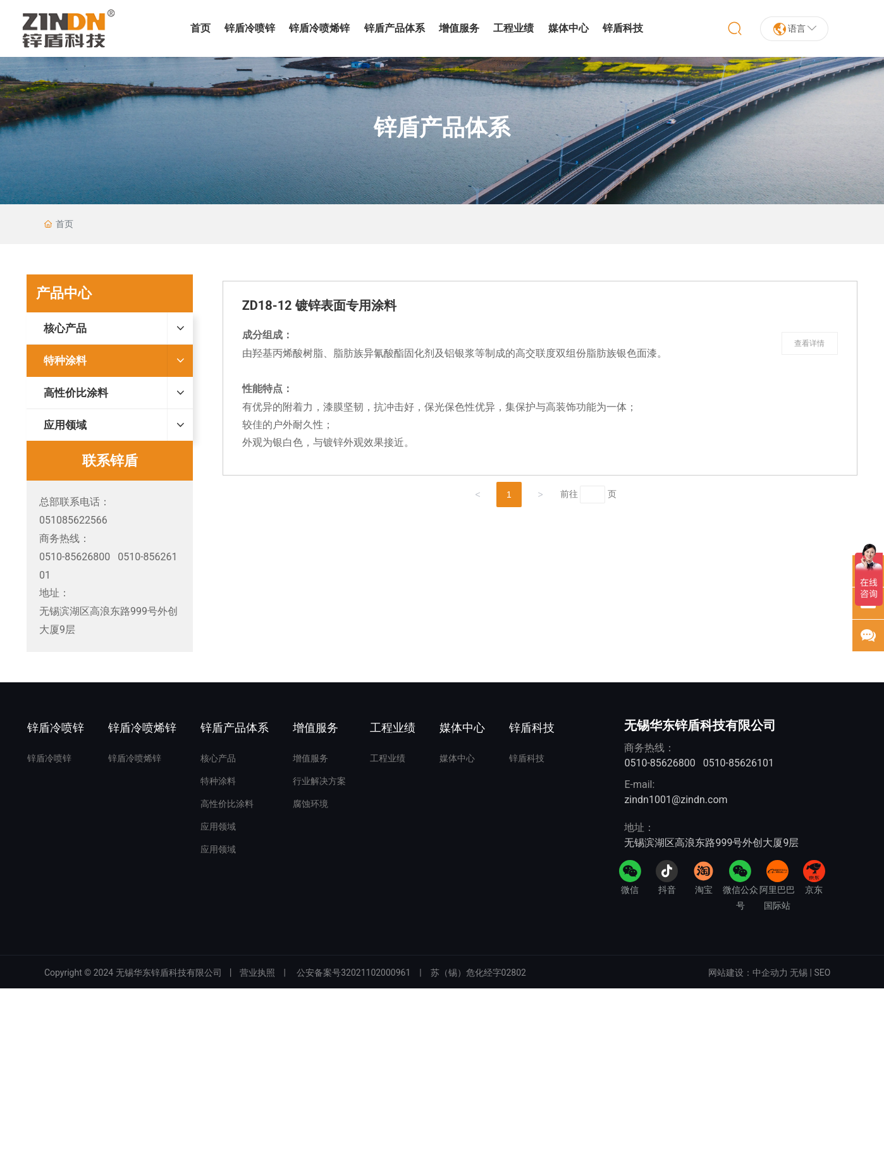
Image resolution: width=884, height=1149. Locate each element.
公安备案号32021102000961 (353, 973)
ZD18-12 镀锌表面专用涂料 (319, 305)
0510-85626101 (738, 763)
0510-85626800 (74, 557)
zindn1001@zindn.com (675, 800)
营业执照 (257, 973)
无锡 (798, 973)
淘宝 (704, 890)
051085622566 (73, 520)
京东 (814, 890)
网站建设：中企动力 (748, 973)
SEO (822, 973)
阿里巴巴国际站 (777, 898)
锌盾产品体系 (442, 127)
